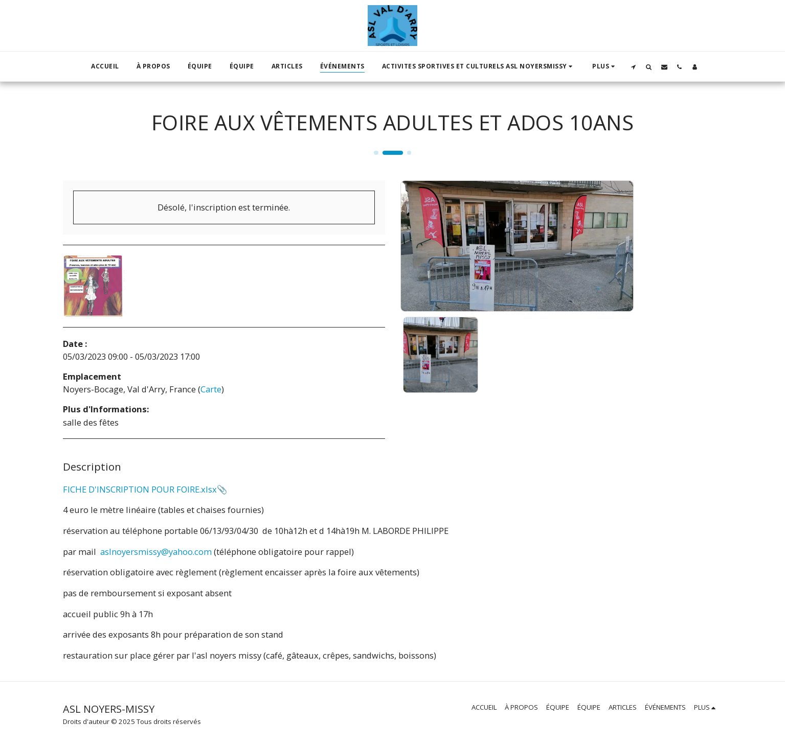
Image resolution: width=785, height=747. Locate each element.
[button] (479, 66)
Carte (210, 389)
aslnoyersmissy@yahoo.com (156, 551)
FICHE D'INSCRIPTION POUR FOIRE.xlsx (140, 489)
